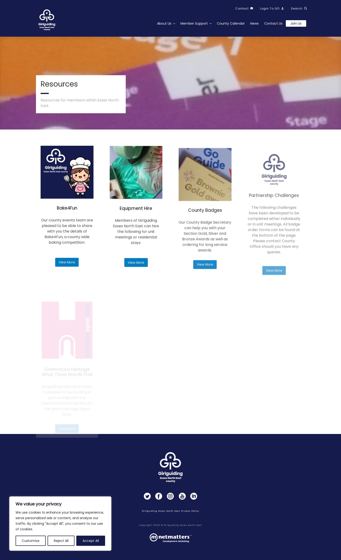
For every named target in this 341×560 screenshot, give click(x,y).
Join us (296, 23)
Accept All (91, 540)
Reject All (61, 540)
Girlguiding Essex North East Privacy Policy (170, 510)
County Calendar (231, 23)
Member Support (194, 23)
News (254, 23)
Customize (30, 540)
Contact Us (273, 23)
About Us (164, 23)
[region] (60, 523)
